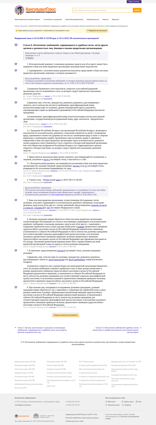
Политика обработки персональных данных (82, 418)
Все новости (117, 77)
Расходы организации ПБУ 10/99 (123, 365)
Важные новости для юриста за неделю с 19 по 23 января (123, 60)
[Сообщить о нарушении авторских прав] (44, 415)
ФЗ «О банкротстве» (86, 361)
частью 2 (77, 166)
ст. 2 (69, 83)
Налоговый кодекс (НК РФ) (24, 369)
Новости (105, 19)
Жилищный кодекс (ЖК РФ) (25, 365)
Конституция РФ (20, 388)
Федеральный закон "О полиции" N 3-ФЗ (126, 361)
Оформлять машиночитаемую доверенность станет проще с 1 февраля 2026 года (123, 71)
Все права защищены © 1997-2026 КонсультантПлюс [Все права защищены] (34, 421)
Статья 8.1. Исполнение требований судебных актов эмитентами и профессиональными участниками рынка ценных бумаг (116, 330)
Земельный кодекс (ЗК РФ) (56, 361)
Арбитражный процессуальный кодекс (29, 384)
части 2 (46, 159)
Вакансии (115, 19)
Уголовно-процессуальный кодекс (59, 376)
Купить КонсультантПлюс (74, 19)
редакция (31, 31)
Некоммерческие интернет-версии (27, 19)
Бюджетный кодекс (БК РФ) (25, 380)
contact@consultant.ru (23, 405)
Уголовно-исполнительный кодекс (59, 373)
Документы (24, 26)
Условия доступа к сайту (74, 421)
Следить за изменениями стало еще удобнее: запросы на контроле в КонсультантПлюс (125, 41)
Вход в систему (134, 1)
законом (53, 153)
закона (47, 96)
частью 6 (61, 250)
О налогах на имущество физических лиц (94, 376)
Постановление (57, 195)
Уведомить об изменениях (98, 31)
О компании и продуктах (53, 19)
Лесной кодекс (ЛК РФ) (55, 365)
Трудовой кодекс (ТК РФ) (24, 373)
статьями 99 (39, 208)
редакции (48, 98)
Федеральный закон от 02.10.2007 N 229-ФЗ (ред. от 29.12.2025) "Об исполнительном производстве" (57, 38)
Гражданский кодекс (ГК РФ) (25, 361)
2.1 (86, 166)
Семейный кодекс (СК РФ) (56, 369)
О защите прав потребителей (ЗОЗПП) (93, 365)
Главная (17, 26)
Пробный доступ (93, 19)
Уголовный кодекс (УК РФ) (24, 376)
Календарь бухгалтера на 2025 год (124, 375)
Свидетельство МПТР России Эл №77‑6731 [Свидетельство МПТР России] (81, 414)
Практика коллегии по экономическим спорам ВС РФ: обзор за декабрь (126, 51)
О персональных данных (88, 373)
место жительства (56, 259)
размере (80, 226)
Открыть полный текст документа (65, 315)
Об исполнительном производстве (91, 369)
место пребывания (77, 259)
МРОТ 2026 (51, 386)
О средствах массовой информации (92, 380)
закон (58, 180)
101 (48, 208)
